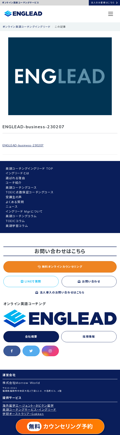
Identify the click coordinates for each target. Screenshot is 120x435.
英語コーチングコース (21, 188)
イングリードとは (17, 173)
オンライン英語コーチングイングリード (27, 26)
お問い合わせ (89, 281)
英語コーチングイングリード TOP (29, 168)
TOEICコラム (15, 221)
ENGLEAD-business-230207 (23, 145)
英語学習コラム (17, 226)
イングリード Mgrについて (24, 211)
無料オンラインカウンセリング (60, 266)
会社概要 (31, 336)
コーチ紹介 (14, 183)
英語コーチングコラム (21, 216)
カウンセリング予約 (60, 426)
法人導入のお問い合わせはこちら (59, 292)
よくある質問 (15, 202)
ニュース (12, 207)
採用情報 (89, 336)
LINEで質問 (31, 281)
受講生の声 (14, 197)
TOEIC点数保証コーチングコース (30, 192)
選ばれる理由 (15, 178)
